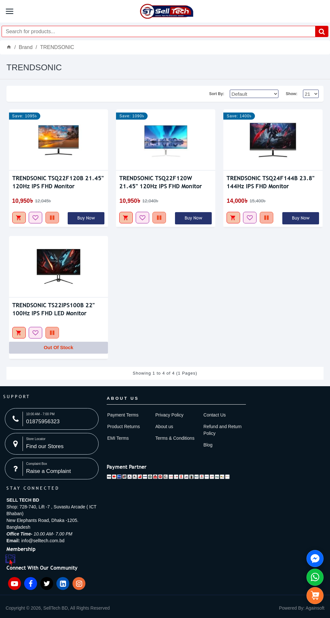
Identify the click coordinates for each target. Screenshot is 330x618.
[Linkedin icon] (62, 583)
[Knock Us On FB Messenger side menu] (315, 558)
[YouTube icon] (14, 583)
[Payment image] (168, 475)
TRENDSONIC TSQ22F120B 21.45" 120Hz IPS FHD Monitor (58, 182)
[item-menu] (57, 608)
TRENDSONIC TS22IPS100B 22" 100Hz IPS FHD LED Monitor (53, 309)
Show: (291, 94)
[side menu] (315, 595)
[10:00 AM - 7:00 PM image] (52, 419)
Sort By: (215, 94)
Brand (26, 47)
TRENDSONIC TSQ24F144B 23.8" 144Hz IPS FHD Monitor (271, 182)
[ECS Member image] (10, 561)
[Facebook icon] (30, 583)
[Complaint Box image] (52, 468)
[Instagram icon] (79, 583)
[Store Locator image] (52, 444)
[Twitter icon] (46, 583)
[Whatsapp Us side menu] (315, 577)
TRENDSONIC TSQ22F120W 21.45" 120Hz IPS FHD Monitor (160, 182)
